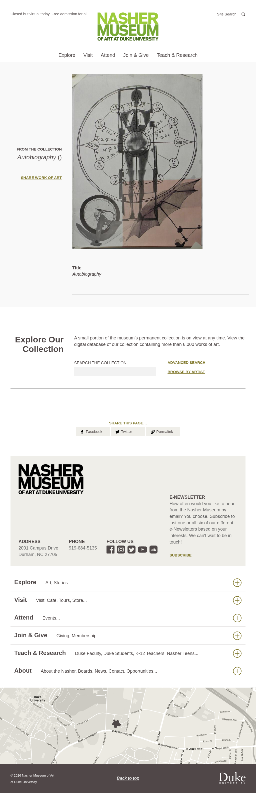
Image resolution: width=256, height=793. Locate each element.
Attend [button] (108, 55)
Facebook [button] (91, 431)
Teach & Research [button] (177, 55)
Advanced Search (186, 362)
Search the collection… (102, 363)
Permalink (161, 431)
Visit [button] (87, 55)
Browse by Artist (186, 372)
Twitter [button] (123, 431)
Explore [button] (67, 55)
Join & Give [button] (136, 55)
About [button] (128, 670)
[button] (231, 13)
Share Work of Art (41, 177)
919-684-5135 (83, 548)
